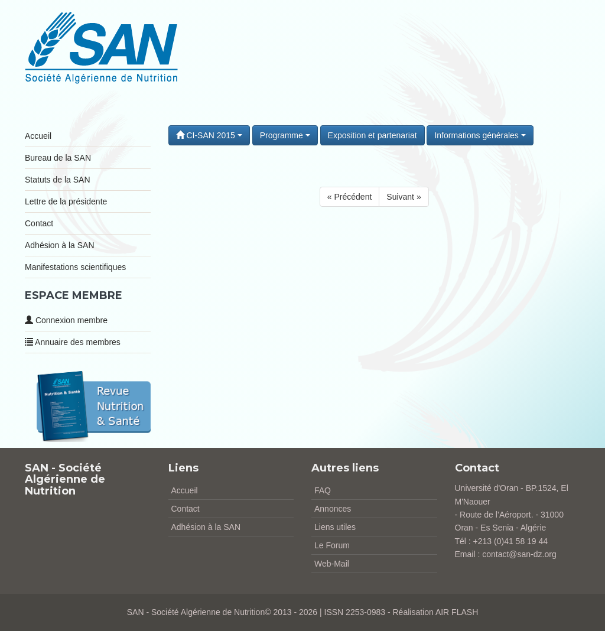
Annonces (332, 508)
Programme (285, 135)
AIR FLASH (456, 612)
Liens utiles (335, 527)
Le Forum (332, 545)
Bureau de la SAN (58, 157)
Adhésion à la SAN (60, 245)
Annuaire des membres (73, 342)
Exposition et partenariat (372, 135)
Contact (39, 223)
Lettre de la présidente (66, 201)
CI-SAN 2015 (209, 135)
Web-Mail (331, 563)
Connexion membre (66, 320)
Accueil (38, 136)
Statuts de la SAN (57, 179)
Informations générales (479, 135)
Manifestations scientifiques (75, 267)
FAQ (322, 490)
